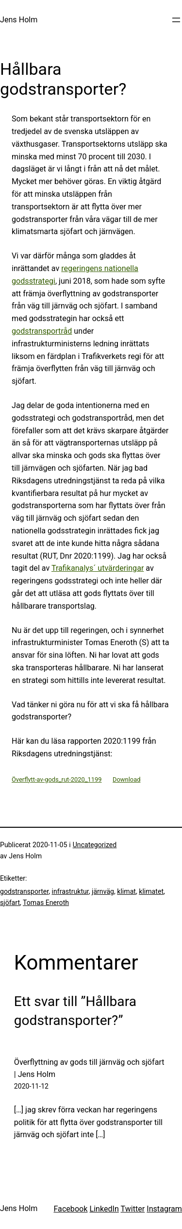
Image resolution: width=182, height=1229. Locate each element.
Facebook (70, 1208)
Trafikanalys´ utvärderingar (97, 568)
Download (126, 779)
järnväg (103, 891)
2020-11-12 (31, 1086)
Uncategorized (95, 845)
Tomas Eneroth (46, 902)
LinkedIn (103, 1208)
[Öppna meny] (176, 20)
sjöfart (10, 902)
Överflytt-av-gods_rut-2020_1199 (57, 779)
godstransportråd (42, 331)
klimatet (151, 891)
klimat (126, 891)
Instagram (164, 1208)
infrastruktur (70, 891)
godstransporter (24, 891)
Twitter (133, 1208)
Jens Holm (18, 19)
